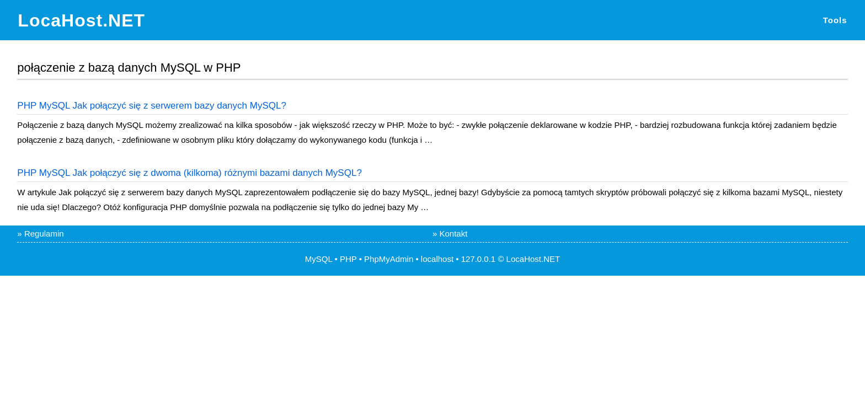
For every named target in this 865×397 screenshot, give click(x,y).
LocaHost (523, 259)
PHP (348, 259)
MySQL (318, 259)
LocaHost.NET (81, 20)
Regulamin (44, 233)
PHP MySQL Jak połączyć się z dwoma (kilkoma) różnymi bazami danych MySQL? (189, 173)
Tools (835, 20)
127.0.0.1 (478, 259)
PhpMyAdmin (388, 259)
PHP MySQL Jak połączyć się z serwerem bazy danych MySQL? (151, 105)
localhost (437, 259)
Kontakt (454, 233)
